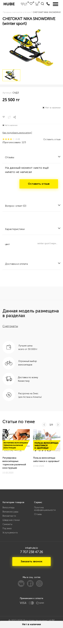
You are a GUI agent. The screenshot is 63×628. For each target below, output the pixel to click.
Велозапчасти (9, 516)
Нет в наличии (31, 624)
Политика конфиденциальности (45, 508)
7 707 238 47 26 (31, 552)
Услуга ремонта (10, 532)
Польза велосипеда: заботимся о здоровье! (46, 459)
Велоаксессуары (10, 511)
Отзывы (38, 514)
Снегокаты (10, 326)
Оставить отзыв (52, 139)
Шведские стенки (11, 520)
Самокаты (7, 524)
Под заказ (6, 528)
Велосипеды (8, 507)
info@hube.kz (31, 548)
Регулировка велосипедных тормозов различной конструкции (14, 462)
